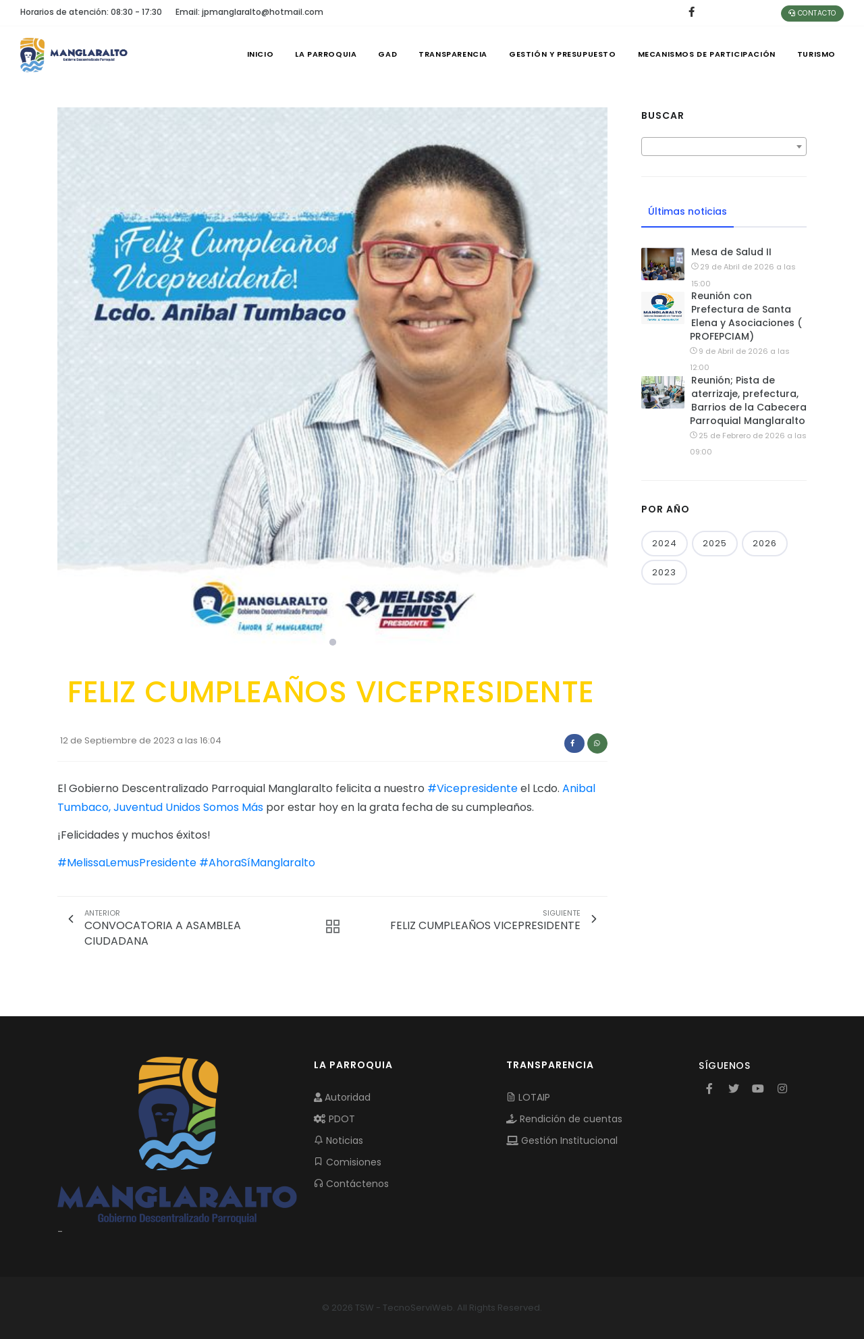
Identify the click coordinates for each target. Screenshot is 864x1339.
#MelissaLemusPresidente (126, 862)
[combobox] (724, 146)
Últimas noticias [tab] (687, 211)
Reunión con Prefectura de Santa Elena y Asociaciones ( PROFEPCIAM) (746, 316)
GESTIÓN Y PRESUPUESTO (562, 54)
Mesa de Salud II (731, 252)
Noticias (338, 1140)
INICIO (260, 54)
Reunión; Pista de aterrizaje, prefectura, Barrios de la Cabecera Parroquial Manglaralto (748, 400)
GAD (387, 54)
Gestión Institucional (562, 1140)
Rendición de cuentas (564, 1119)
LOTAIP (528, 1097)
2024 (664, 543)
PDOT (334, 1119)
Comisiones (347, 1162)
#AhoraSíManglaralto (257, 862)
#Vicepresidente (472, 788)
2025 (715, 543)
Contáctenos (351, 1183)
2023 (664, 572)
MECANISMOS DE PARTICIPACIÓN (707, 54)
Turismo (816, 54)
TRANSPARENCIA (452, 54)
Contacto (812, 13)
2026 (765, 543)
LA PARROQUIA (325, 54)
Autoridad (342, 1097)
